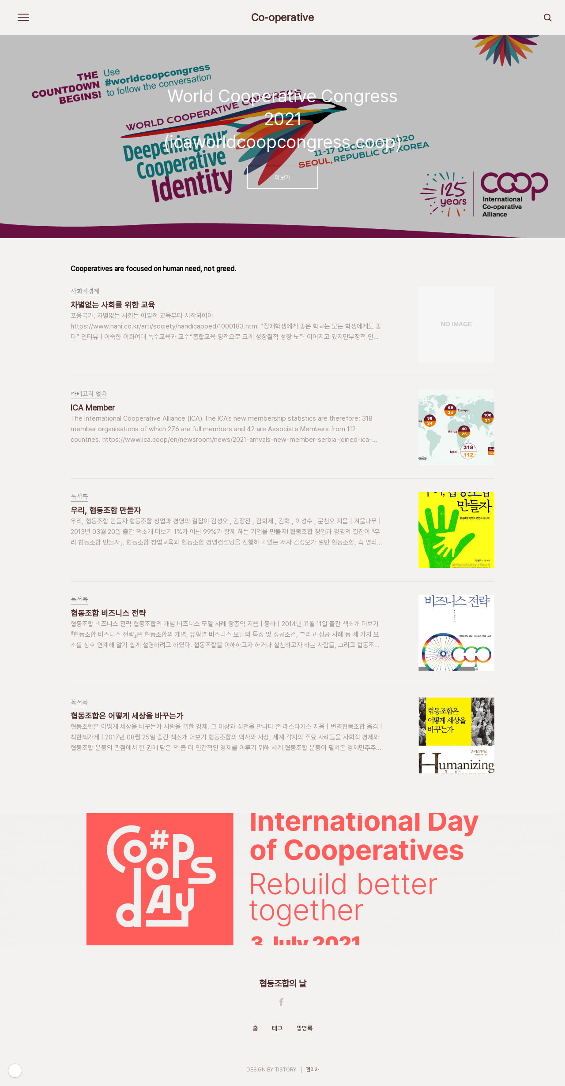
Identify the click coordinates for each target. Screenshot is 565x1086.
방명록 (305, 1028)
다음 (490, 141)
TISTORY (285, 1070)
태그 (277, 1028)
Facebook (282, 1002)
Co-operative (282, 17)
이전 (74, 141)
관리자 (312, 1070)
